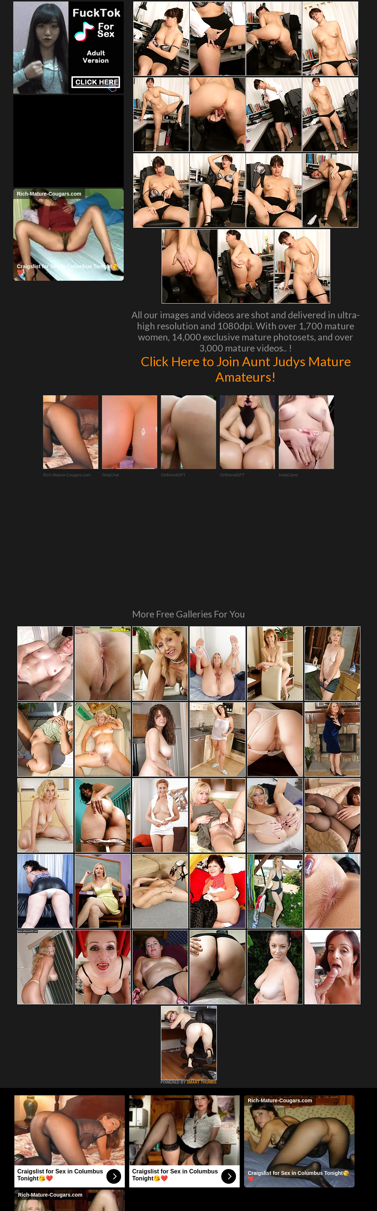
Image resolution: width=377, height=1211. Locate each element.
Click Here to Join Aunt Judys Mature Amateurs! (246, 368)
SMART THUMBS (201, 982)
